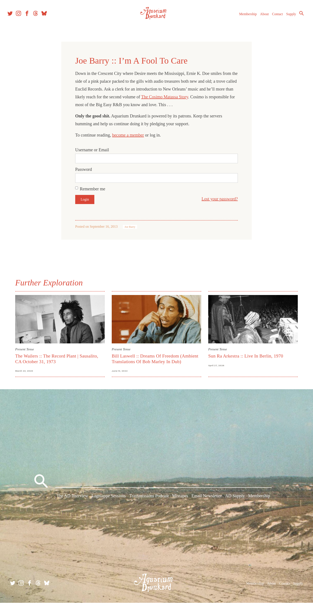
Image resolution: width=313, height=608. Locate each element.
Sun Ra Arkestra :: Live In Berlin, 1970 (245, 356)
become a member (128, 135)
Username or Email (92, 149)
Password (83, 169)
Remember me (92, 188)
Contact (271, 19)
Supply (285, 19)
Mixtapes (180, 503)
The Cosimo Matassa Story (164, 96)
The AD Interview (72, 503)
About (258, 19)
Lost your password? (219, 198)
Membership (242, 19)
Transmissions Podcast (149, 503)
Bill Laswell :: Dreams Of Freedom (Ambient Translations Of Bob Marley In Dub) (155, 358)
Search (295, 18)
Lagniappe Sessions (109, 503)
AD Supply (235, 503)
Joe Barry (130, 226)
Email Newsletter (206, 503)
